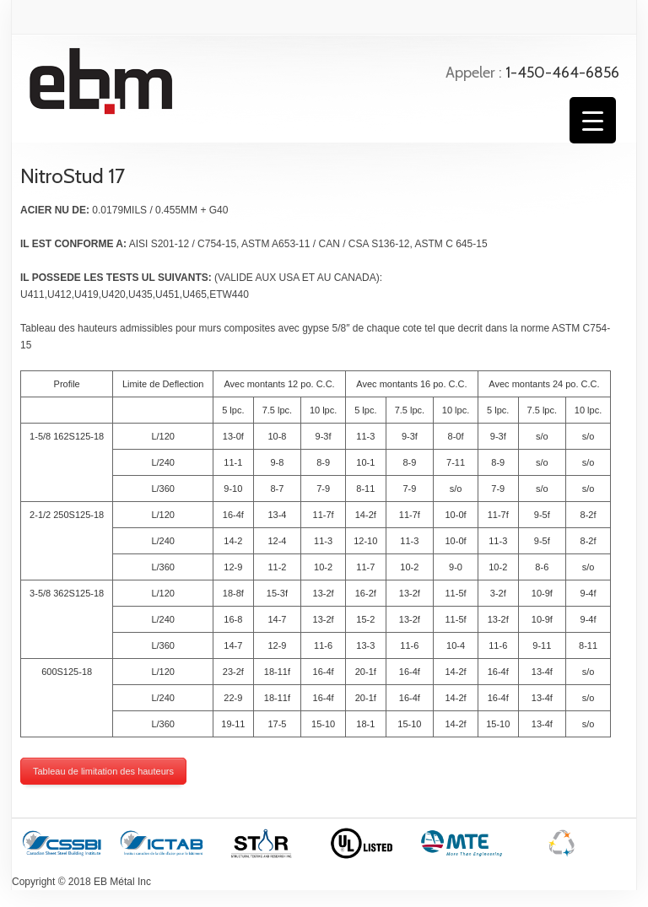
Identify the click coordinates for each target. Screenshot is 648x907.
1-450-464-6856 (562, 72)
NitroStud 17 (72, 176)
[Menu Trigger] (593, 120)
